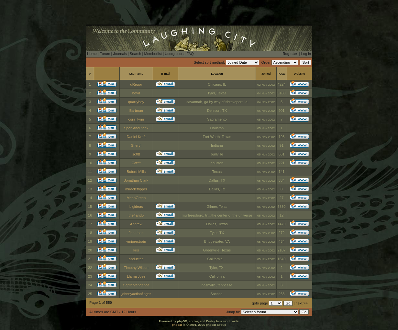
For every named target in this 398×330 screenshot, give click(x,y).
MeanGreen (136, 198)
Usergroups (174, 54)
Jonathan (136, 233)
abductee (136, 259)
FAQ (189, 54)
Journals (120, 54)
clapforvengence (136, 285)
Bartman (136, 110)
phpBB (177, 324)
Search (135, 54)
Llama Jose (136, 276)
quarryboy (136, 102)
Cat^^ (136, 163)
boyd (136, 93)
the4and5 (136, 215)
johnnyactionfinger (136, 294)
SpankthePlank (136, 128)
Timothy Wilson (136, 268)
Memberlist (153, 54)
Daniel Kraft (136, 137)
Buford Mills (136, 172)
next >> (302, 303)
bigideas (136, 206)
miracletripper (136, 189)
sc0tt (136, 154)
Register (290, 54)
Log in (306, 54)
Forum (105, 54)
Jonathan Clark (136, 180)
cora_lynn (136, 119)
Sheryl (136, 145)
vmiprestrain (136, 241)
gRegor (136, 84)
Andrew (136, 224)
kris (136, 250)
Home (92, 54)
